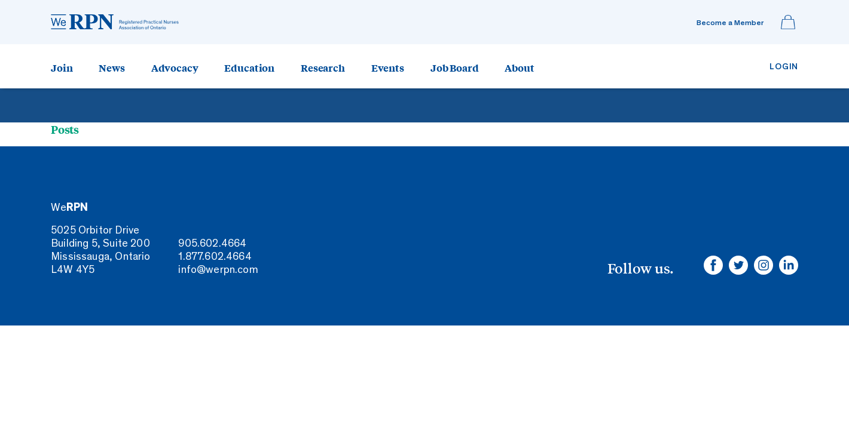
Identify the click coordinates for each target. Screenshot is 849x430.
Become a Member (730, 23)
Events (387, 67)
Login (783, 67)
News (111, 67)
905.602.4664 (212, 244)
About (519, 67)
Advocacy (174, 67)
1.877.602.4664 (215, 257)
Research (323, 67)
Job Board (454, 67)
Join (61, 67)
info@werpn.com (218, 270)
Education (249, 67)
